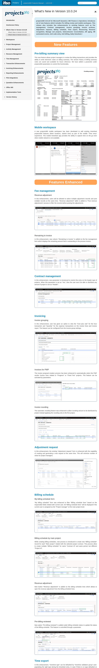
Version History (10, 97)
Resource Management (13, 54)
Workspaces (9, 39)
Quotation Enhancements (14, 82)
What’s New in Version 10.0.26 (17, 32)
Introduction (10, 20)
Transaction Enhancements (14, 63)
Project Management (12, 44)
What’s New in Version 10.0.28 (15, 30)
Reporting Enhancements (14, 73)
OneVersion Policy (12, 25)
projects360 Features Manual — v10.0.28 (38, 3)
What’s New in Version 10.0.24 (17, 35)
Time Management (11, 58)
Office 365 (8, 87)
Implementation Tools (12, 92)
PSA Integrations (11, 78)
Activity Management (12, 49)
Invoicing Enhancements (13, 68)
